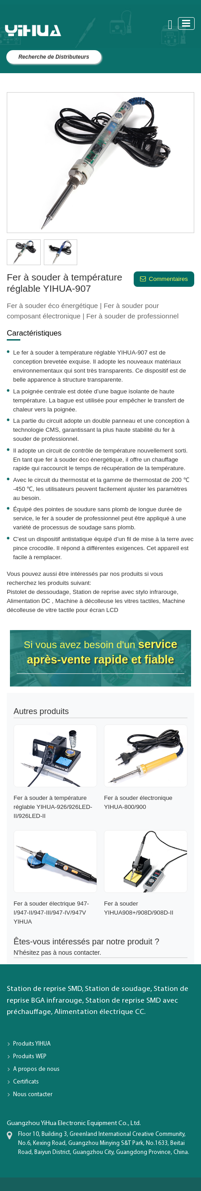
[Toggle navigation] (186, 23)
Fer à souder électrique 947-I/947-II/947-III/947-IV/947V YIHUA (51, 912)
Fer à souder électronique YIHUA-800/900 (138, 802)
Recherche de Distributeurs (54, 57)
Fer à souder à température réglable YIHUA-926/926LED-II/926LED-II (53, 806)
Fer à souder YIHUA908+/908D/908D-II (138, 908)
